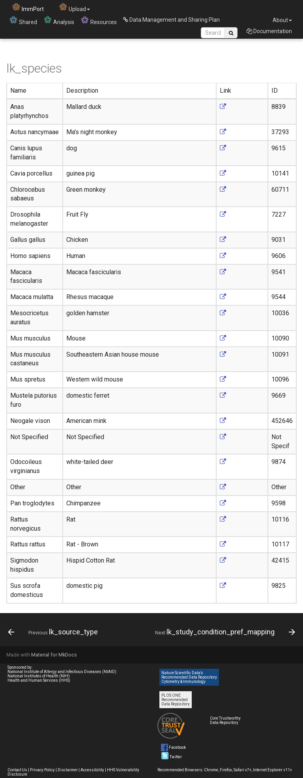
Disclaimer (68, 770)
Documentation (269, 31)
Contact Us (17, 770)
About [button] (282, 20)
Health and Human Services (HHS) (38, 680)
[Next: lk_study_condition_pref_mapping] (224, 632)
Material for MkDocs (54, 655)
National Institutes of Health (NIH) (38, 676)
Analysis (58, 20)
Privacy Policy (42, 770)
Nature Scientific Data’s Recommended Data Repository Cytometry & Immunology (189, 677)
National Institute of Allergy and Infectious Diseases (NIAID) (61, 672)
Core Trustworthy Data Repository (225, 720)
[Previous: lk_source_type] (54, 632)
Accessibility (92, 770)
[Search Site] (213, 32)
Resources (98, 20)
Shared (23, 20)
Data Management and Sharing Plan (171, 20)
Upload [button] (74, 7)
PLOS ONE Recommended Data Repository (175, 699)
